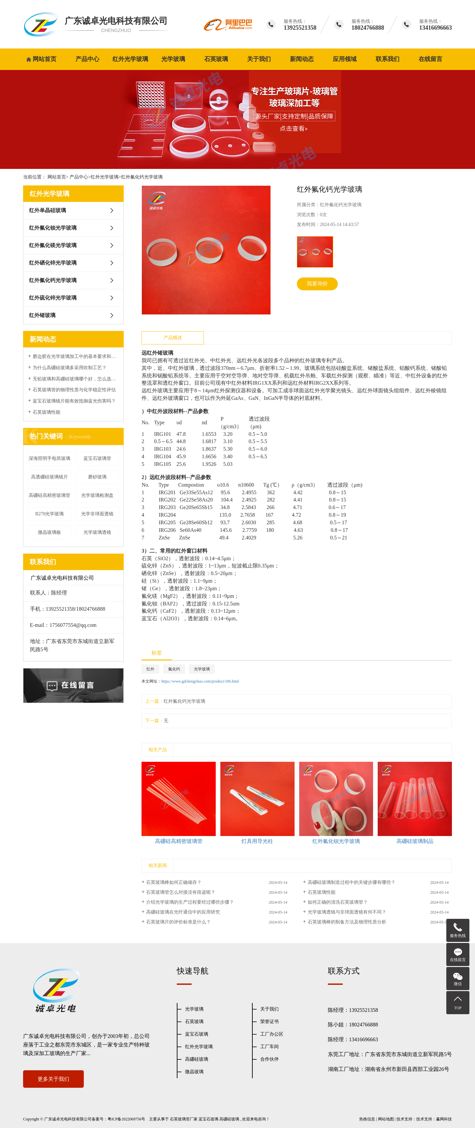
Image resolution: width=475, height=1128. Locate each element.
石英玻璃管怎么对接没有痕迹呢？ (180, 892)
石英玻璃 (216, 59)
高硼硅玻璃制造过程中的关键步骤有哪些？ (352, 882)
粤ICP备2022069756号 (126, 1119)
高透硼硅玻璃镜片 (49, 476)
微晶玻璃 (194, 1071)
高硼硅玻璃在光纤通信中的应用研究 (183, 912)
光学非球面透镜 (97, 513)
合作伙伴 (269, 1059)
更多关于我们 (53, 1079)
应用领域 (345, 59)
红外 (150, 669)
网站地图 (386, 1119)
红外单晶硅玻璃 (47, 210)
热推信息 (367, 1119)
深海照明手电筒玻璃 (49, 458)
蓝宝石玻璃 (196, 1034)
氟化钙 (174, 669)
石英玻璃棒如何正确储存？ (174, 882)
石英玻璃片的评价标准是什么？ (178, 921)
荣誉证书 (269, 1021)
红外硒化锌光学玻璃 (53, 263)
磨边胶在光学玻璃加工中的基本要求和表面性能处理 (76, 356)
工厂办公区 (271, 1034)
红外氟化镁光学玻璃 (53, 245)
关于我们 (259, 59)
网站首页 (44, 59)
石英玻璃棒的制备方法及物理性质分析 (347, 921)
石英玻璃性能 (46, 412)
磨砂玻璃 (97, 476)
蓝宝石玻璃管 (97, 458)
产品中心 (87, 59)
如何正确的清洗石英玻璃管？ (338, 902)
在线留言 (430, 59)
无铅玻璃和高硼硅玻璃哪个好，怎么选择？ (76, 378)
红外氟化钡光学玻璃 (53, 228)
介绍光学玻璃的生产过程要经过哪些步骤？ (190, 902)
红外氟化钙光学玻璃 (142, 177)
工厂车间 (269, 1046)
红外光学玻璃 (130, 59)
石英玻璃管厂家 (184, 1119)
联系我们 (387, 59)
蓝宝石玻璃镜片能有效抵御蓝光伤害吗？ (74, 401)
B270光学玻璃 (49, 513)
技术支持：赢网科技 (434, 1119)
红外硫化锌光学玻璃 (53, 298)
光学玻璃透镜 (97, 532)
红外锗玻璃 (42, 315)
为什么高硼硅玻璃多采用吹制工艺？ (70, 367)
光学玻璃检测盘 (97, 495)
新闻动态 (302, 59)
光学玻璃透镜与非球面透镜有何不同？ (347, 912)
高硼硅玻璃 (196, 1059)
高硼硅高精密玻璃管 (49, 495)
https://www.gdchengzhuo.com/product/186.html (200, 681)
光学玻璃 (173, 59)
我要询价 (317, 283)
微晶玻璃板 (49, 532)
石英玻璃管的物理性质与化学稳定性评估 (74, 389)
